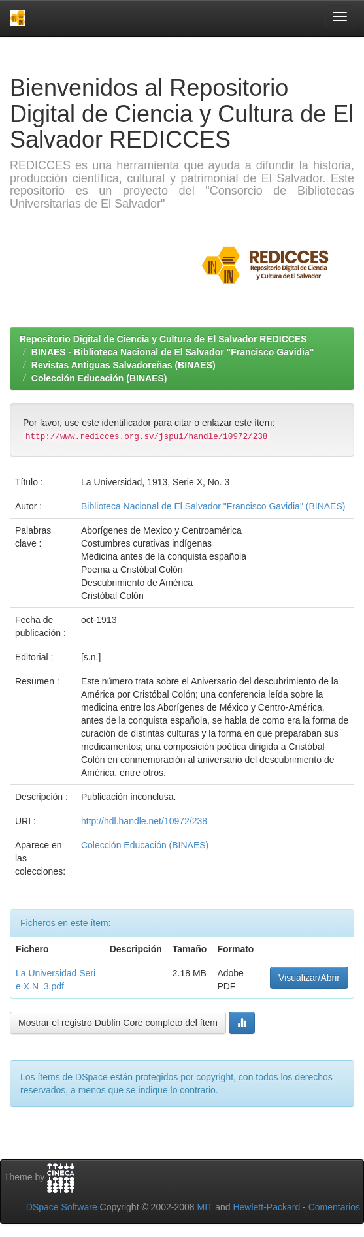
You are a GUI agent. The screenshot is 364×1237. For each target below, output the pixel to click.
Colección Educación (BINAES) (99, 378)
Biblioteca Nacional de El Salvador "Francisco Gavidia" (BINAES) (213, 506)
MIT (204, 1207)
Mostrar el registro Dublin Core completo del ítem (118, 1023)
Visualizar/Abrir (309, 977)
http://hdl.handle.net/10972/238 (144, 821)
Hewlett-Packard (266, 1207)
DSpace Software (61, 1207)
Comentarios (334, 1207)
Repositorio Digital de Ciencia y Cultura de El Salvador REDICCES (163, 339)
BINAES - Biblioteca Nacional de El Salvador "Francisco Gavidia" (172, 352)
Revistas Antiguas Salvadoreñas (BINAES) (123, 365)
